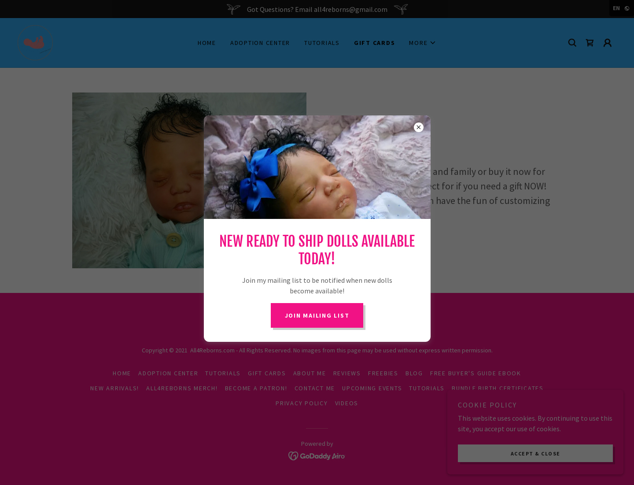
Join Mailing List (317, 315)
